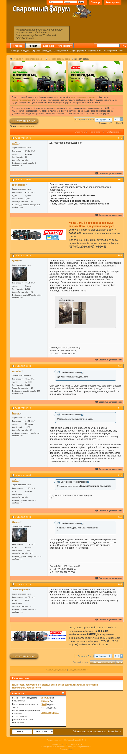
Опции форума (77, 51)
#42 (120, 179)
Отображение (113, 132)
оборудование (33, 684)
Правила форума (50, 712)
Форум (33, 46)
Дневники (48, 46)
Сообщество (60, 51)
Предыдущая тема (56, 669)
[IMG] (44, 704)
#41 (120, 138)
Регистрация (113, 2)
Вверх (119, 662)
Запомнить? (57, 7)
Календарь (47, 51)
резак (54, 684)
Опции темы (80, 132)
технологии (92, 684)
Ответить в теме (24, 120)
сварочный (79, 684)
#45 (120, 408)
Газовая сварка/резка (59, 58)
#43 (120, 255)
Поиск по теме (96, 132)
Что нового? (65, 46)
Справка (36, 51)
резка (61, 684)
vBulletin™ (66, 744)
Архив (111, 731)
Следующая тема (77, 669)
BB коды (45, 697)
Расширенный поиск (113, 50)
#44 (120, 365)
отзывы (46, 684)
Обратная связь (81, 731)
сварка (68, 684)
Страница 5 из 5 (86, 119)
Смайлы (45, 701)
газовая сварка (25, 126)
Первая (101, 119)
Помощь (95, 2)
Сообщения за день (20, 51)
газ (13, 684)
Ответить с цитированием (109, 173)
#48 (120, 584)
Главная (18, 46)
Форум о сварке (98, 731)
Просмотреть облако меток (26, 687)
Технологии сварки (34, 58)
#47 (120, 516)
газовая (20, 684)
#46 (120, 475)
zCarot (71, 749)
